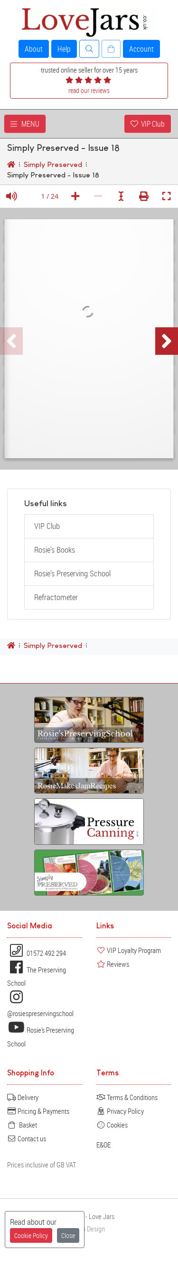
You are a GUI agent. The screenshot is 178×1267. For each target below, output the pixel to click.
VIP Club (148, 124)
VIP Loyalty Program (128, 950)
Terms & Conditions (127, 1097)
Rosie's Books (54, 550)
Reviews (112, 964)
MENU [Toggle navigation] (24, 124)
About (34, 49)
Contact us (26, 1138)
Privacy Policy (120, 1111)
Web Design (89, 1228)
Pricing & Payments (38, 1111)
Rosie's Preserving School (72, 573)
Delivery (22, 1097)
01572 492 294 (36, 953)
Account (141, 49)
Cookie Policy (31, 1235)
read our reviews (89, 90)
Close (68, 1235)
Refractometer (56, 597)
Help (64, 49)
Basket (22, 1124)
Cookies (112, 1124)
